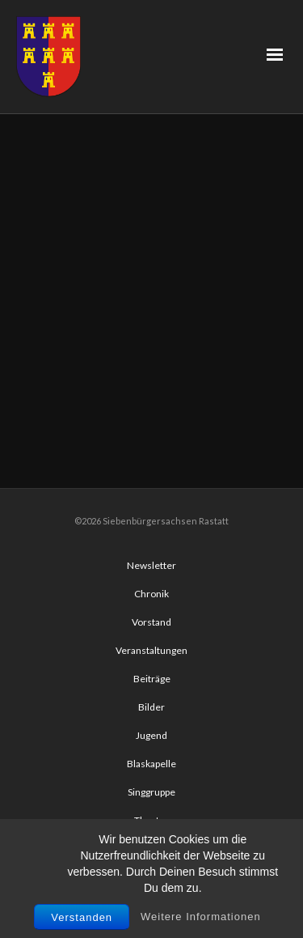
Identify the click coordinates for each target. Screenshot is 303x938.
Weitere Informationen (201, 916)
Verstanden (81, 917)
